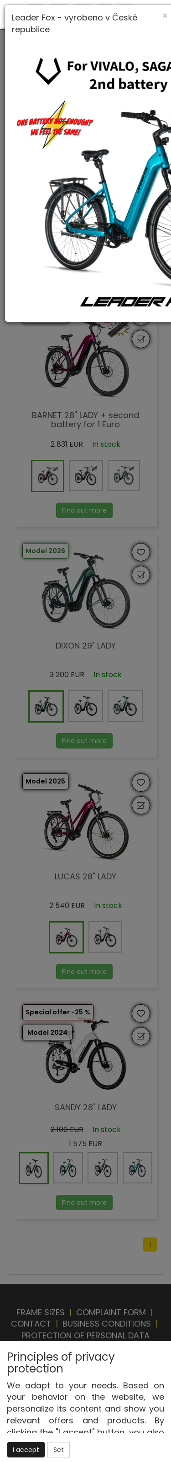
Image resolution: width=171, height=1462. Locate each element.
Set (58, 1449)
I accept (26, 1449)
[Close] (165, 15)
